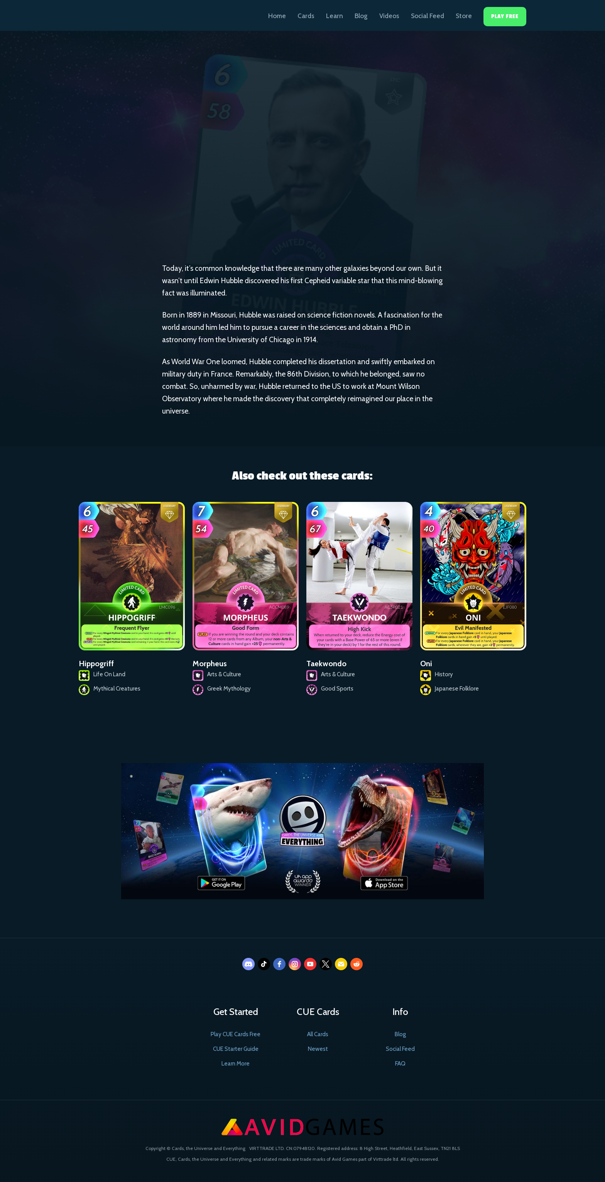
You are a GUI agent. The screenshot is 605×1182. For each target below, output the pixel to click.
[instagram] (295, 964)
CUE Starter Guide (236, 1048)
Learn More (235, 1063)
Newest (318, 1048)
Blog (361, 16)
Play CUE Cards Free (235, 1034)
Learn (334, 16)
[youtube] (310, 964)
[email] (341, 964)
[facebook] (279, 964)
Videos (389, 16)
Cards (305, 16)
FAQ (400, 1063)
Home (277, 16)
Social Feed (427, 16)
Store (464, 16)
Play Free (505, 16)
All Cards (317, 1034)
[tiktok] (264, 964)
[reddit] (356, 964)
